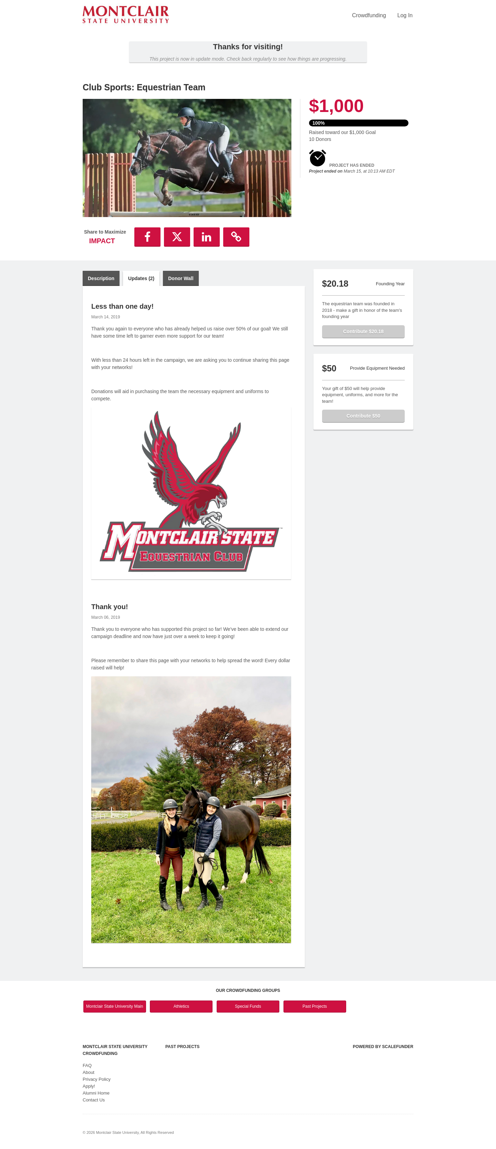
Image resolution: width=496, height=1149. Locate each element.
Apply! (89, 1086)
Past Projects (314, 1006)
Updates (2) (141, 278)
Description (101, 278)
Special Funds (248, 1006)
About (88, 1072)
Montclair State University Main (114, 1006)
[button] (147, 237)
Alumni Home (96, 1093)
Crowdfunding (369, 15)
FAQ (87, 1065)
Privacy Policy (97, 1079)
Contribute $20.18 (363, 331)
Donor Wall (180, 278)
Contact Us (94, 1099)
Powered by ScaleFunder (383, 1046)
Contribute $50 (363, 416)
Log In (405, 15)
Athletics (181, 1006)
